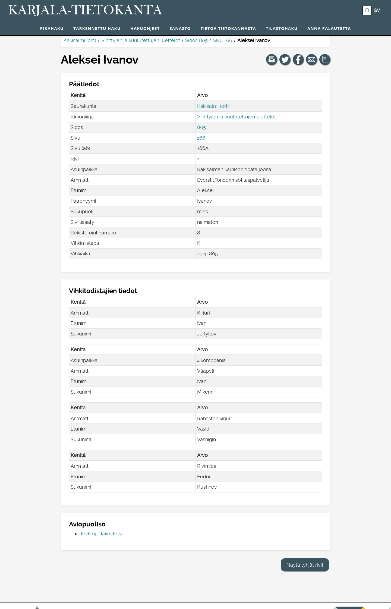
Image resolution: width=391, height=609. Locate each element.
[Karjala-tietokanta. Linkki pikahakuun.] (85, 10)
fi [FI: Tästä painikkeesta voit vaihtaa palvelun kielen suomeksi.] (367, 10)
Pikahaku (52, 28)
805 (201, 127)
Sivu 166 (222, 40)
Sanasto (180, 28)
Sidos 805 (196, 40)
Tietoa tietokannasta (228, 28)
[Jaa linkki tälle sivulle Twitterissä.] (284, 59)
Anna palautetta (329, 28)
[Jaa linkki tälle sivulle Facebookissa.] (298, 59)
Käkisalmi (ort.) (80, 40)
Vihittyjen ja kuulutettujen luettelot (140, 40)
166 (201, 138)
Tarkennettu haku (97, 28)
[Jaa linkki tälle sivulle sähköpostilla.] (311, 59)
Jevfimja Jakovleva (101, 533)
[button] (271, 59)
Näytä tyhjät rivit (304, 565)
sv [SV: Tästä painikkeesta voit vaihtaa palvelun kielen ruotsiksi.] (377, 10)
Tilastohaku (282, 28)
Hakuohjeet (145, 28)
